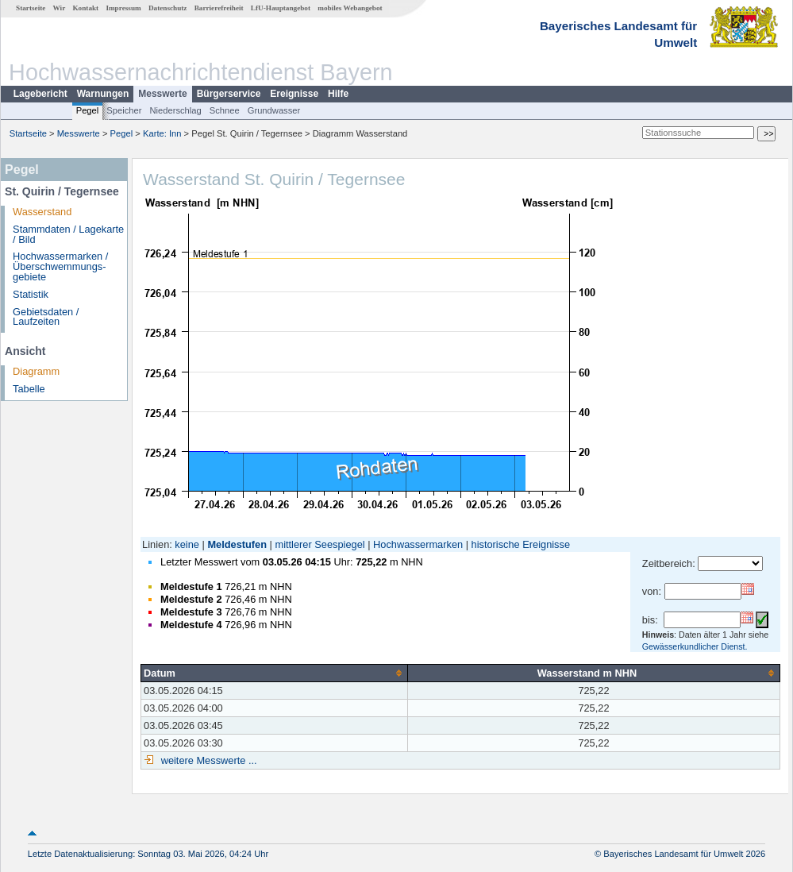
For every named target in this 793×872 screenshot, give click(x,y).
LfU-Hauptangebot (280, 8)
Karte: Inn (162, 133)
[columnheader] (274, 672)
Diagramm (36, 371)
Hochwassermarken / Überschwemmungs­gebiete (60, 266)
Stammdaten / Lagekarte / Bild (68, 234)
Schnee (225, 110)
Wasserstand (42, 212)
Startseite (30, 8)
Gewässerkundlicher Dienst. (695, 646)
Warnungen (103, 93)
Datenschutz (167, 8)
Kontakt (85, 8)
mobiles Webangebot (350, 8)
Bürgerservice (229, 93)
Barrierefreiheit (219, 8)
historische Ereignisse (521, 544)
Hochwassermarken (418, 544)
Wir (59, 8)
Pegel (87, 110)
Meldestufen (237, 544)
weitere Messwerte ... (207, 760)
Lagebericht (40, 93)
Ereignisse (294, 93)
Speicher (123, 110)
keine (187, 544)
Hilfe (338, 93)
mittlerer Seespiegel (320, 544)
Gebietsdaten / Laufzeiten (46, 317)
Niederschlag (175, 110)
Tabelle (29, 389)
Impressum (123, 8)
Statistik (30, 294)
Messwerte (162, 93)
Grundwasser (274, 110)
